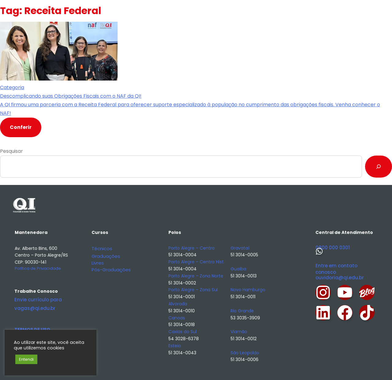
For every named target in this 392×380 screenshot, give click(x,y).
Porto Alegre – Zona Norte (195, 276)
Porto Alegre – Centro (191, 248)
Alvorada (177, 304)
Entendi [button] (26, 359)
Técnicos (102, 248)
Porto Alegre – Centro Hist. (196, 262)
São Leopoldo (245, 353)
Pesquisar (11, 151)
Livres (98, 263)
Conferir (21, 127)
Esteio (174, 346)
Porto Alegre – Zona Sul (193, 290)
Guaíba (238, 269)
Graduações (106, 256)
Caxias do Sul (182, 332)
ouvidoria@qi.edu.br (339, 277)
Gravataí (240, 248)
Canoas (176, 318)
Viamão (239, 332)
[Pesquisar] (378, 167)
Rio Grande (242, 311)
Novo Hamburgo (248, 290)
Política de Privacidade (38, 268)
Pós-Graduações (111, 269)
